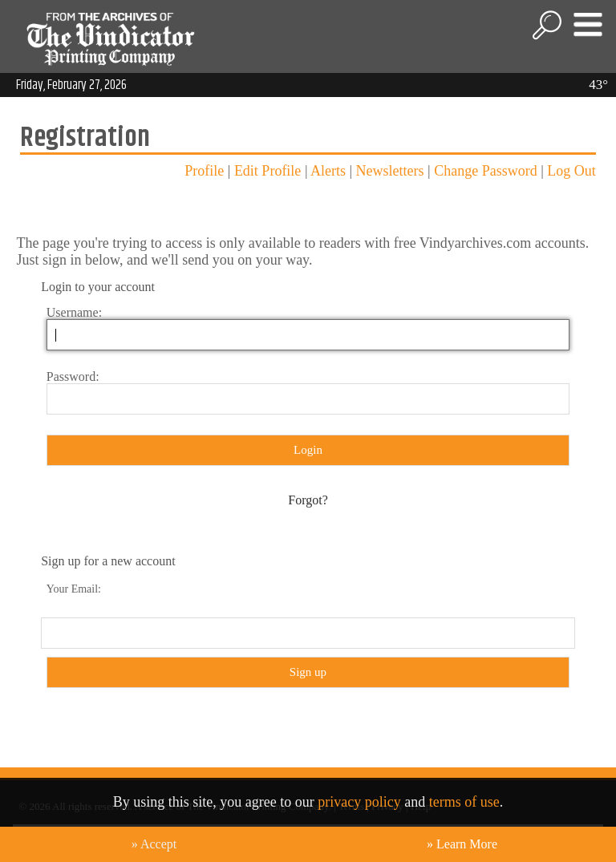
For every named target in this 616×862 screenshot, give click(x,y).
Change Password (485, 171)
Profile (204, 171)
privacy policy (359, 802)
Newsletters (390, 171)
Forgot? (307, 500)
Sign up (308, 672)
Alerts (328, 171)
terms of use (464, 802)
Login (308, 449)
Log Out (571, 171)
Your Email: (74, 589)
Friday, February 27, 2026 (71, 85)
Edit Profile (268, 171)
